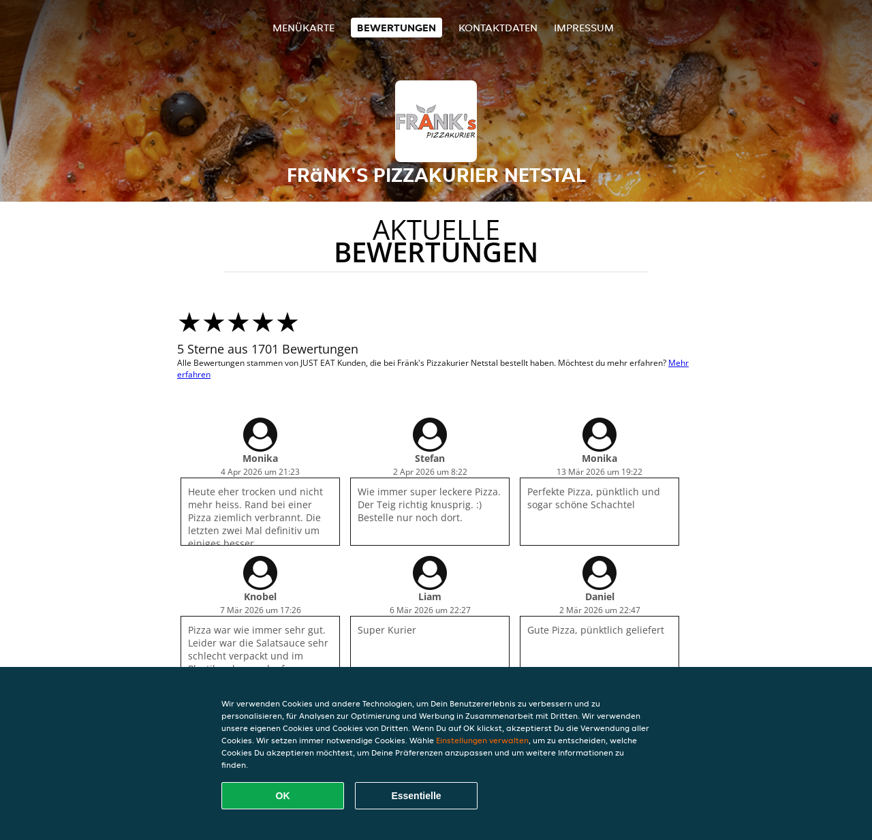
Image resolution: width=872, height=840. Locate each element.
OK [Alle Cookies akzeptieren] (283, 795)
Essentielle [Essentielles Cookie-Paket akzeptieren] (416, 795)
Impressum (584, 27)
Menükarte (303, 27)
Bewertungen (396, 27)
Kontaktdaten (498, 27)
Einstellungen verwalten (482, 740)
